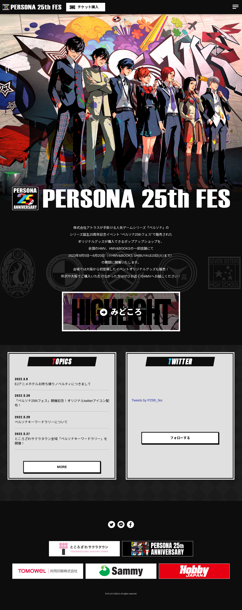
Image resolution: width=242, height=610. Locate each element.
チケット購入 (88, 7)
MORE (62, 467)
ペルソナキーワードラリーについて (41, 422)
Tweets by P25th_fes (147, 400)
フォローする (180, 438)
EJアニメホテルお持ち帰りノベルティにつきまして (53, 384)
